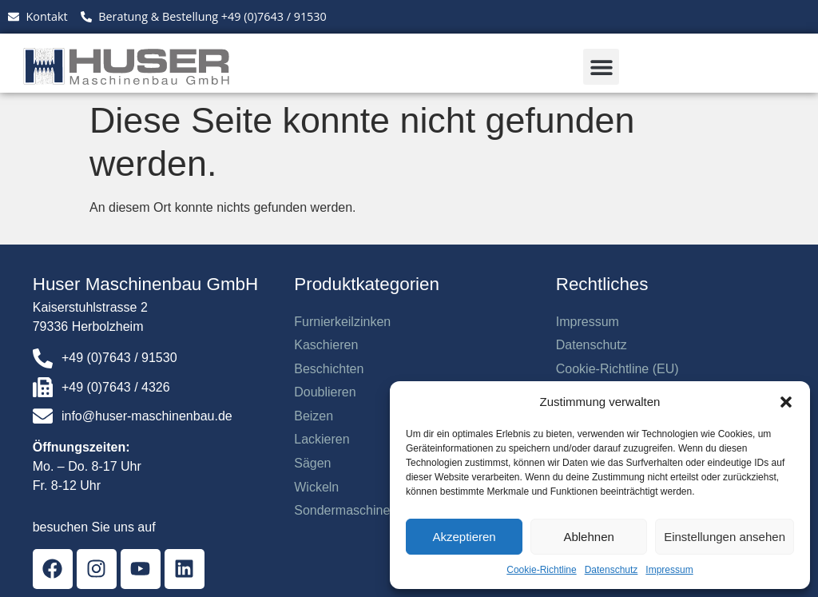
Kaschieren (326, 345)
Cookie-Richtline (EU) (617, 369)
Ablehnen (588, 536)
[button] (786, 402)
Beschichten (328, 369)
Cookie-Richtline (541, 569)
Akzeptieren (463, 536)
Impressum (669, 569)
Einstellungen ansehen (724, 536)
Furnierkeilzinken (342, 321)
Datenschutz (611, 569)
